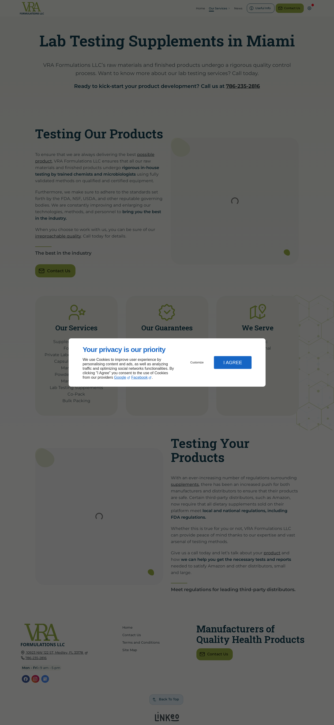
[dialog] (167, 362)
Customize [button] (197, 362)
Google (120, 377)
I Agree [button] (232, 362)
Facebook (139, 377)
